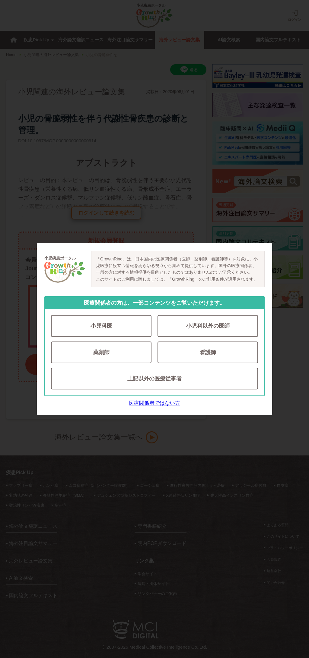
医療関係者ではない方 (154, 404)
